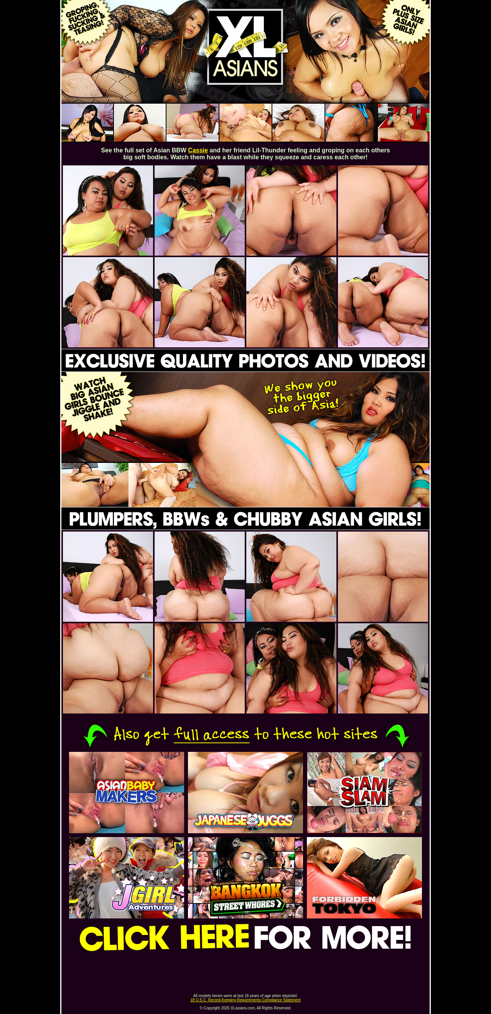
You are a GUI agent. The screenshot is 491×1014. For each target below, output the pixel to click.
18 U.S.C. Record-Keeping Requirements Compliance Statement (245, 1000)
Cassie (198, 150)
